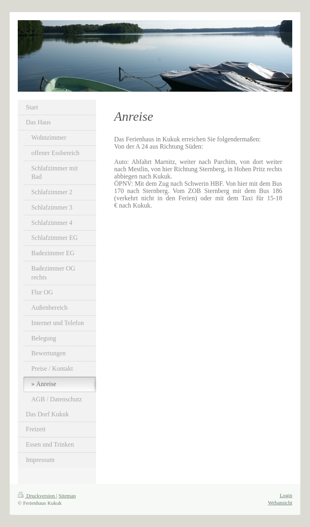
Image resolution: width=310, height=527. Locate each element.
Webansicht (280, 503)
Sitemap (67, 496)
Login (286, 495)
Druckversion (37, 496)
